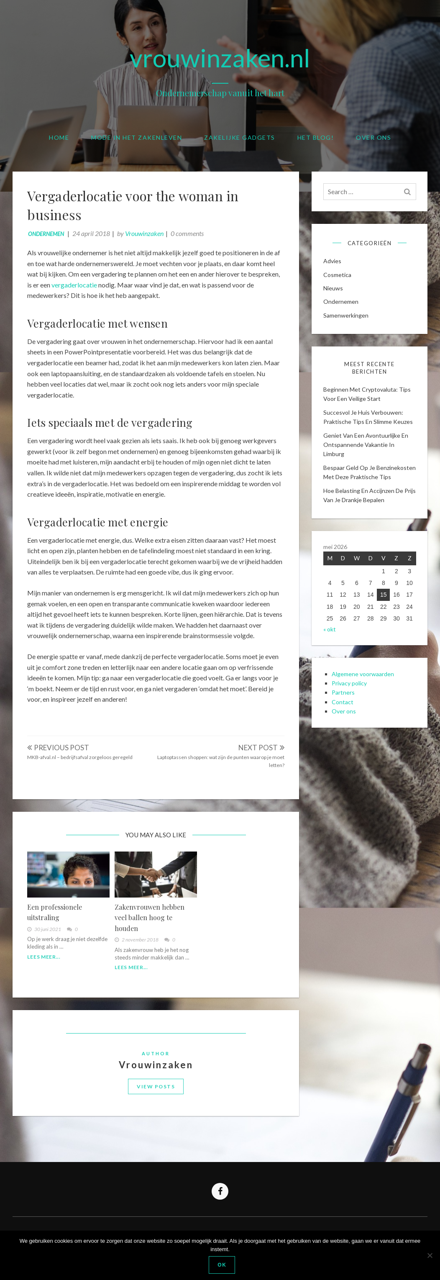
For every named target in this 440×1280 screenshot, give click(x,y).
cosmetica (338, 278)
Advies (333, 264)
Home (59, 137)
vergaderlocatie (76, 286)
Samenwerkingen (346, 318)
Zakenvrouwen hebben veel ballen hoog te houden (150, 923)
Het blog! (315, 137)
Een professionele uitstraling (56, 917)
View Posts (156, 1095)
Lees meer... (45, 962)
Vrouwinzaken (146, 235)
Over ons (373, 137)
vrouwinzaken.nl (220, 58)
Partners (344, 712)
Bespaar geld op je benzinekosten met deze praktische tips (357, 482)
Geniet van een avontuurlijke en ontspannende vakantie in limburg (366, 450)
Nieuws (334, 291)
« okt (330, 646)
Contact (343, 721)
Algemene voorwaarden (364, 693)
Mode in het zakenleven (136, 137)
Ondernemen (48, 236)
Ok (222, 1265)
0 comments (189, 235)
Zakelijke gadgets (239, 137)
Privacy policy (350, 702)
